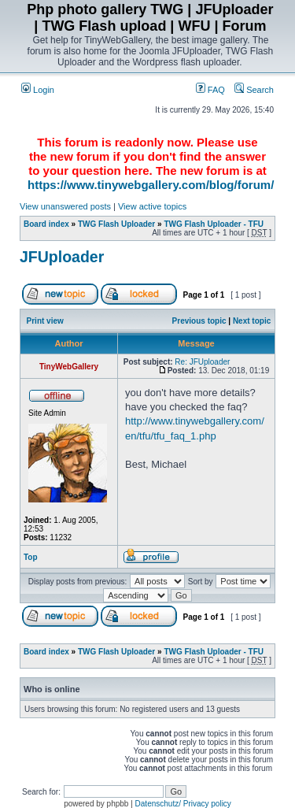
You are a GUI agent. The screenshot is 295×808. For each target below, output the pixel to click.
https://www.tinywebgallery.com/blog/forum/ (151, 184)
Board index (46, 224)
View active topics (152, 206)
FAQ (210, 90)
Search (254, 90)
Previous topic (199, 321)
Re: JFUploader (202, 362)
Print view (45, 321)
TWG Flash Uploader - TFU (214, 224)
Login (37, 90)
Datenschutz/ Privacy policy (183, 803)
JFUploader (62, 256)
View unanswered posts (65, 206)
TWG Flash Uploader (116, 224)
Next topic (252, 321)
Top (31, 557)
